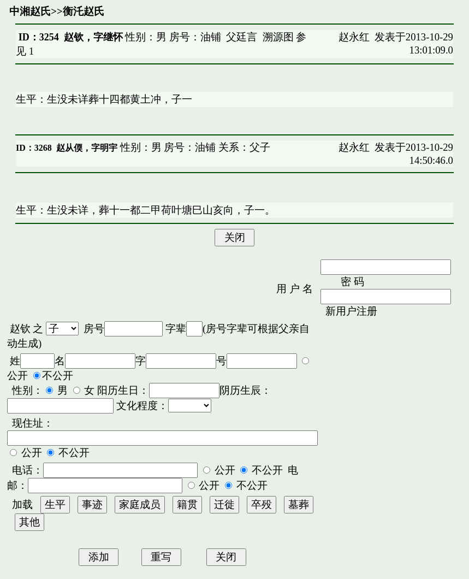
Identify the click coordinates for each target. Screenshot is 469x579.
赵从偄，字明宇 (86, 147)
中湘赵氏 (30, 11)
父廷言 (241, 37)
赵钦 (20, 328)
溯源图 (278, 37)
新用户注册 (351, 311)
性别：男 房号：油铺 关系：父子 (193, 147)
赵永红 (354, 37)
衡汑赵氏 (83, 11)
